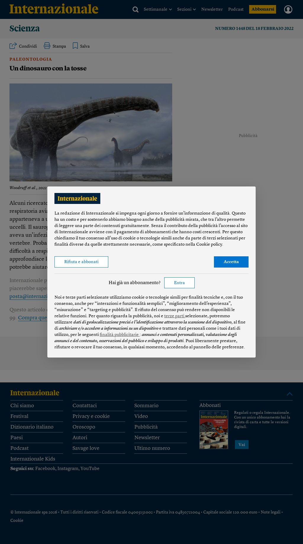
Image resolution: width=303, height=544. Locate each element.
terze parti (174, 316)
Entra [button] (179, 283)
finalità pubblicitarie (120, 335)
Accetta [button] (231, 262)
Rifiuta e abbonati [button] (81, 262)
